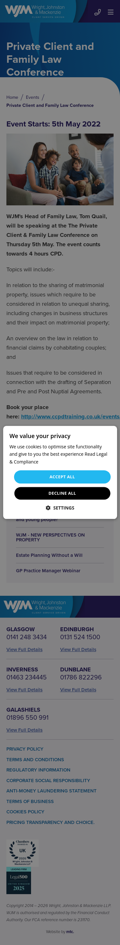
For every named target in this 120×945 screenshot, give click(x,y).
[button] (60, 508)
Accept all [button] (62, 477)
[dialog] (60, 472)
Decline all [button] (62, 493)
